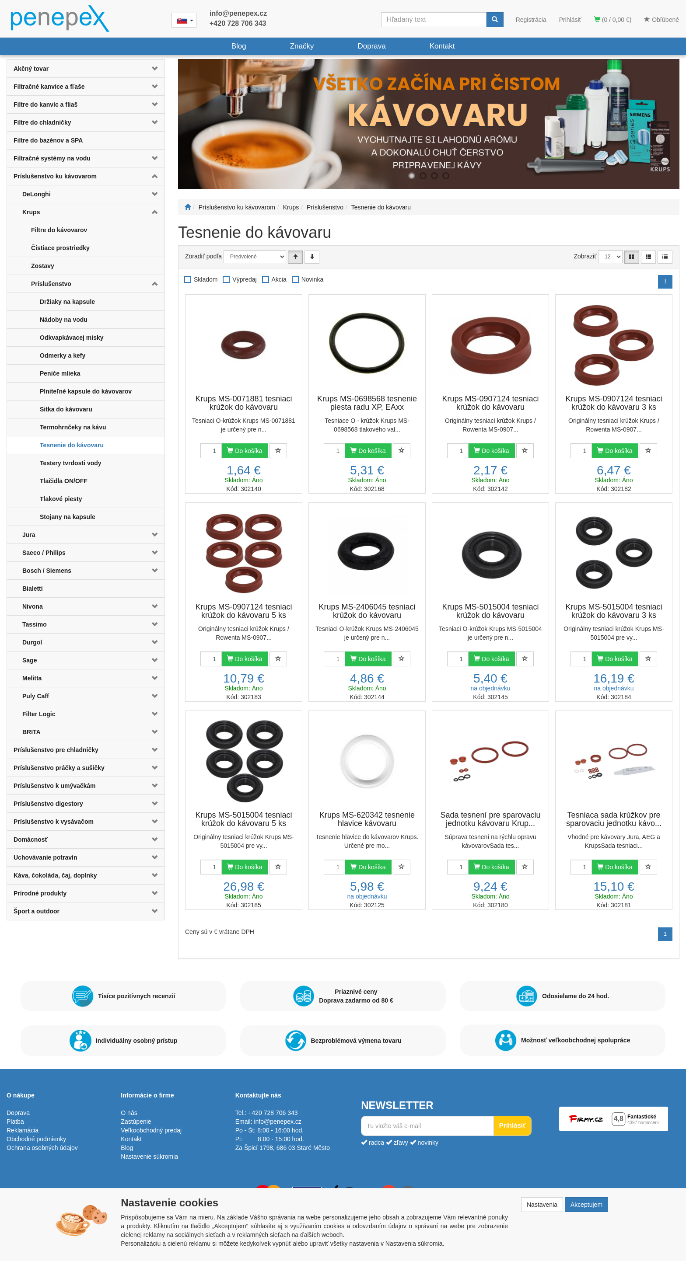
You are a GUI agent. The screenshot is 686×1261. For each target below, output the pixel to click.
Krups (31, 212)
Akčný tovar (31, 68)
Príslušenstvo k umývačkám (55, 785)
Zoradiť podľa (203, 256)
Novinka (312, 279)
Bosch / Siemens (46, 570)
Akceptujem (586, 1204)
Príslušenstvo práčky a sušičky (59, 767)
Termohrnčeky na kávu (73, 427)
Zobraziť (585, 256)
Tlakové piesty (61, 498)
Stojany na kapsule (67, 516)
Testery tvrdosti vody (71, 463)
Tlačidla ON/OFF (64, 480)
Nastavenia (542, 1204)
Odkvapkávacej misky (72, 337)
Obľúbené (661, 19)
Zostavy (42, 265)
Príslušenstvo (51, 283)
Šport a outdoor (37, 911)
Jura (28, 534)
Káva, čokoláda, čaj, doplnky (55, 875)
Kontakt (442, 46)
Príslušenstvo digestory (48, 803)
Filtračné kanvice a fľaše (49, 86)
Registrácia (531, 19)
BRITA (31, 731)
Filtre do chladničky (42, 122)
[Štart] (188, 207)
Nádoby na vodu (64, 319)
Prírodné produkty (40, 893)
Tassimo (34, 624)
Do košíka (244, 450)
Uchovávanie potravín (45, 857)
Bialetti (32, 588)
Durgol (32, 642)
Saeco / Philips (44, 552)
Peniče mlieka (60, 373)
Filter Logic (38, 714)
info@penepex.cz (238, 13)
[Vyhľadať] (495, 19)
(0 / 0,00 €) (613, 19)
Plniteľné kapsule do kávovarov (86, 391)
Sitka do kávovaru (66, 409)
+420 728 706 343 (238, 23)
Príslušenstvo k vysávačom (54, 821)
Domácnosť (31, 839)
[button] (151, 68)
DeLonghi (36, 194)
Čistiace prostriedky (60, 247)
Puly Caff (35, 696)
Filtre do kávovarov (59, 229)
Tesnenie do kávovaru (72, 445)
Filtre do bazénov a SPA (48, 140)
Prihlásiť (570, 19)
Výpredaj (244, 279)
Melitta (32, 678)
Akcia (279, 279)
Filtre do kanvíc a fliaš (45, 104)
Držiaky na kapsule (67, 301)
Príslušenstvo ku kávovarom (55, 176)
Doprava (371, 46)
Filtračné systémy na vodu (52, 158)
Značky (302, 46)
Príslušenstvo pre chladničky (56, 749)
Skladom (205, 279)
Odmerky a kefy (62, 355)
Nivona (32, 606)
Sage (29, 660)
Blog (238, 46)
